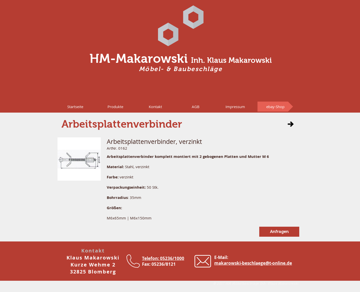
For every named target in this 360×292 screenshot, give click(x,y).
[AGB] (195, 107)
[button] (115, 107)
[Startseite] (75, 107)
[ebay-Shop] (275, 107)
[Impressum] (235, 107)
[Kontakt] (155, 107)
